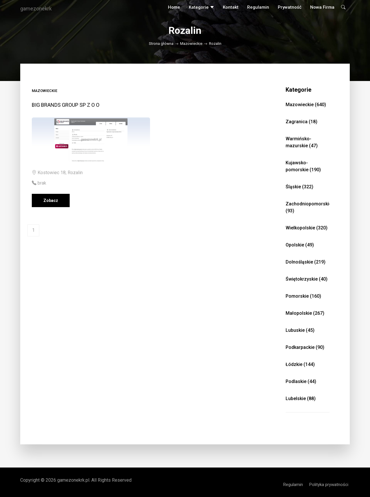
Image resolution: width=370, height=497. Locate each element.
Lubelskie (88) (301, 398)
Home (174, 7)
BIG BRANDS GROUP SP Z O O (65, 105)
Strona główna (161, 43)
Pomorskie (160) (303, 296)
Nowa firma (322, 7)
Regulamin (258, 7)
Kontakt (230, 7)
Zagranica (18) (301, 121)
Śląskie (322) (299, 186)
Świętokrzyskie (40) (307, 279)
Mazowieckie (191, 43)
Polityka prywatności (328, 484)
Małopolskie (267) (305, 313)
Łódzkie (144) (300, 364)
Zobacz (50, 200)
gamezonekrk (36, 9)
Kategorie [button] (201, 7)
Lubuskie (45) (300, 330)
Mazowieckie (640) (306, 104)
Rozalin (215, 43)
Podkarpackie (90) (305, 347)
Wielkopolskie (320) (307, 228)
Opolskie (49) (300, 245)
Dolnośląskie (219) (305, 262)
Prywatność (289, 7)
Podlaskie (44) (301, 381)
